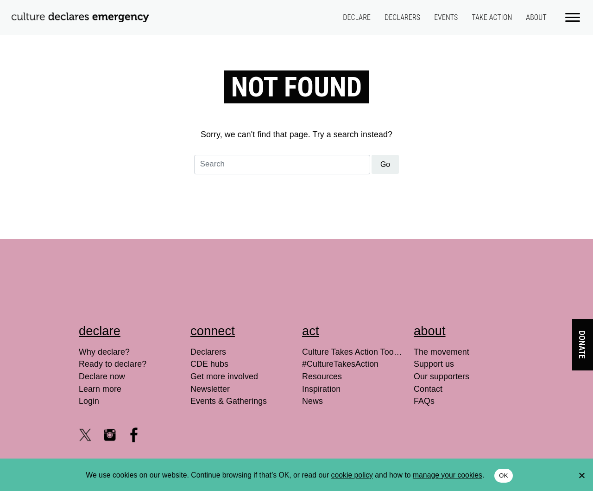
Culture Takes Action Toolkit (352, 352)
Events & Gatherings (228, 401)
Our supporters (441, 376)
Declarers (402, 17)
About (536, 17)
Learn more (100, 389)
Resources (322, 376)
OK (503, 475)
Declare (357, 17)
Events (446, 17)
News (312, 401)
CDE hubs (209, 364)
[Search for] (282, 164)
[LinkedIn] (158, 435)
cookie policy (352, 475)
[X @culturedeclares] (85, 435)
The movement (441, 352)
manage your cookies (447, 475)
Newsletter (210, 389)
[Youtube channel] (85, 456)
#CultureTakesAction (340, 364)
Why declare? (104, 352)
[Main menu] (573, 16)
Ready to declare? (112, 364)
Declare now (102, 376)
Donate (582, 345)
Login (89, 401)
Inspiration (321, 389)
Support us (434, 364)
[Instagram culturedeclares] (110, 435)
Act (310, 331)
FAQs (424, 401)
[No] (581, 475)
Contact (428, 389)
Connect (212, 331)
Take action (492, 17)
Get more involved (224, 376)
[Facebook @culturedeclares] (134, 435)
